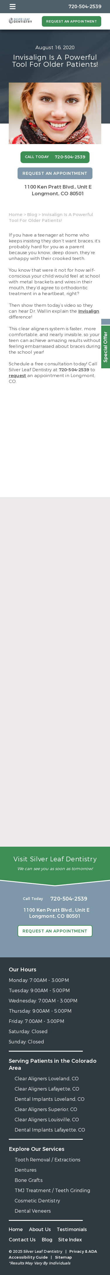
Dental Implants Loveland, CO (50, 1099)
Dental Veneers (33, 1211)
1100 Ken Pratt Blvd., (58, 190)
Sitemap (63, 1257)
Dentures (26, 1170)
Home (16, 215)
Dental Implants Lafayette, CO (50, 1130)
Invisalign (88, 311)
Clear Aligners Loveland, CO (47, 1079)
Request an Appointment (71, 21)
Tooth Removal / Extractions (47, 1160)
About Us (40, 1229)
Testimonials (72, 1229)
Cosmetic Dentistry (37, 1201)
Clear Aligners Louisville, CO (47, 1120)
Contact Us (22, 1240)
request (17, 376)
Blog (32, 215)
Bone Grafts (29, 1180)
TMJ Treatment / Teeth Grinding (52, 1190)
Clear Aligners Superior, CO (46, 1109)
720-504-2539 (74, 370)
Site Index (70, 1240)
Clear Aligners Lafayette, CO (47, 1089)
